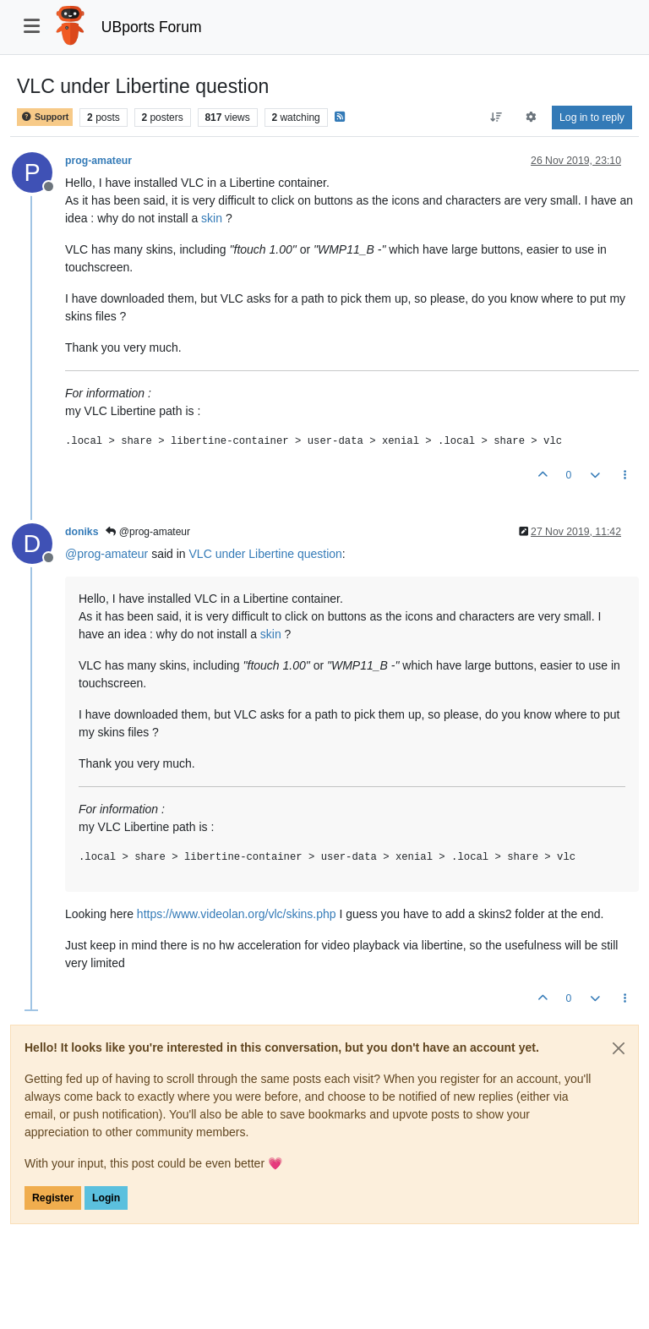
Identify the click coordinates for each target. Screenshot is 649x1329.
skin (211, 218)
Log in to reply (591, 117)
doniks (81, 532)
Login (106, 1198)
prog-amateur (98, 161)
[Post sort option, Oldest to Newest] (496, 117)
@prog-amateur (148, 532)
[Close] (618, 1048)
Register (53, 1198)
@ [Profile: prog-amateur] (106, 554)
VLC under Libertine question (265, 554)
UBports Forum (151, 27)
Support (44, 117)
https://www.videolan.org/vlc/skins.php (236, 914)
